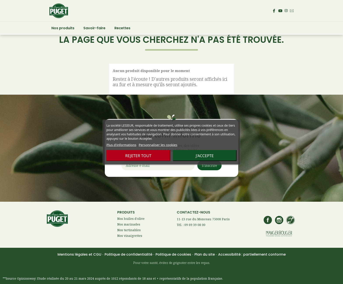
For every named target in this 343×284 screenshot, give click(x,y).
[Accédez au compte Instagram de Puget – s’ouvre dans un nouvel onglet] (286, 10)
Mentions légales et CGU (80, 254)
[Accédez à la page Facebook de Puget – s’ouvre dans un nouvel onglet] (274, 11)
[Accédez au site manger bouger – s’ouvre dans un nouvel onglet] (279, 234)
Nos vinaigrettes (129, 236)
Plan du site (205, 254)
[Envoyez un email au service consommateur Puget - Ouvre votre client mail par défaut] (292, 11)
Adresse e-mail (138, 166)
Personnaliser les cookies (158, 144)
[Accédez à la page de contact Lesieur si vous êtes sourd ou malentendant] (290, 220)
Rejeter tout (138, 155)
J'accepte (205, 155)
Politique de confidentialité (129, 254)
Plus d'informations (121, 144)
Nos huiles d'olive (131, 219)
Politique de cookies (174, 254)
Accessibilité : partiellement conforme (252, 254)
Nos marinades (128, 224)
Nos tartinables (129, 230)
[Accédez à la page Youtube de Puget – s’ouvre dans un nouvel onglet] (280, 11)
